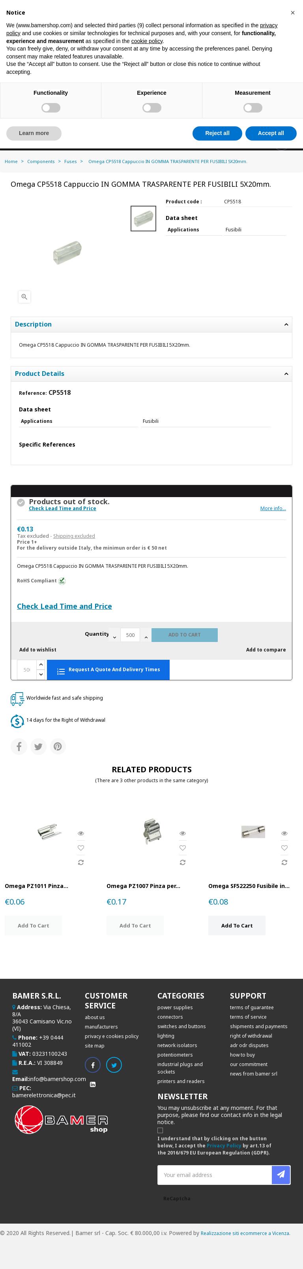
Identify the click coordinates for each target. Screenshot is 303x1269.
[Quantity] (130, 635)
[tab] (151, 374)
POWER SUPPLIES (175, 1007)
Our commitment (248, 1064)
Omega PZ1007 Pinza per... (143, 886)
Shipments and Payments (259, 1026)
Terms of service (248, 1017)
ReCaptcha (177, 1198)
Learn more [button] (34, 133)
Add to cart (184, 634)
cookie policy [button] (147, 41)
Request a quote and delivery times (108, 670)
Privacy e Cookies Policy (111, 1036)
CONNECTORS (170, 1017)
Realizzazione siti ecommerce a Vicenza (245, 1233)
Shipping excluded (74, 536)
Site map (95, 1045)
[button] (292, 12)
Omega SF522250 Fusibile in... (249, 886)
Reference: (33, 393)
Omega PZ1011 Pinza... (36, 886)
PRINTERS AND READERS (181, 1081)
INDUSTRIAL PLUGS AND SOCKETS (180, 1068)
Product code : (184, 202)
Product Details (39, 373)
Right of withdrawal (251, 1035)
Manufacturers (101, 1026)
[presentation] (243, 1207)
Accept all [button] (271, 133)
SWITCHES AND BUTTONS (181, 1026)
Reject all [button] (217, 133)
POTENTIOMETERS (175, 1054)
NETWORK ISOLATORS (177, 1045)
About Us (95, 1017)
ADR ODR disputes (249, 1045)
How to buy (242, 1054)
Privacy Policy (224, 1145)
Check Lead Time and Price (62, 508)
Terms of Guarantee (252, 1007)
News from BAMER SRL (253, 1073)
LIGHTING (165, 1035)
